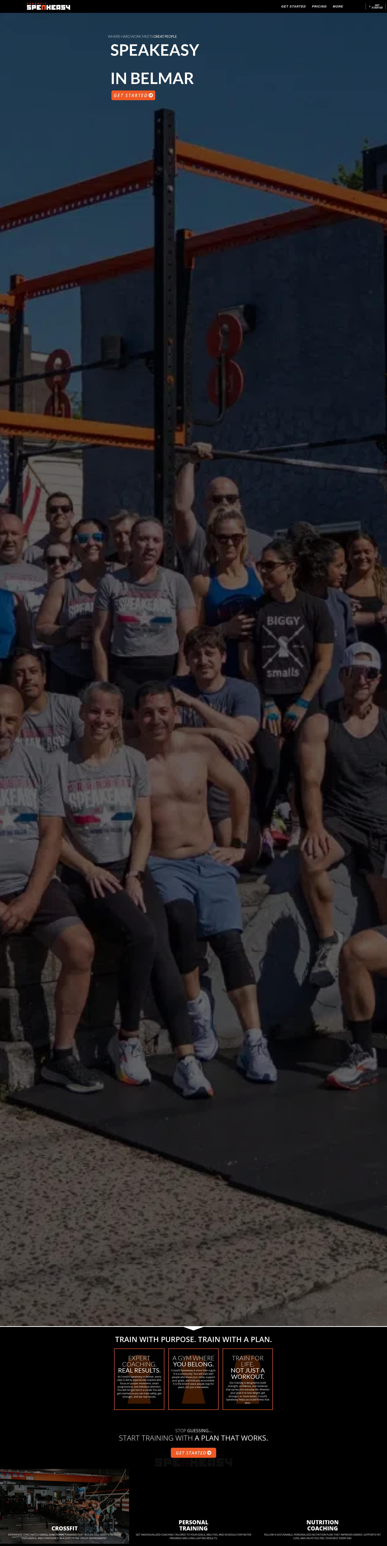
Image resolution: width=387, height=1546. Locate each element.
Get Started (293, 6)
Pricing (319, 6)
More (338, 6)
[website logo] (48, 6)
